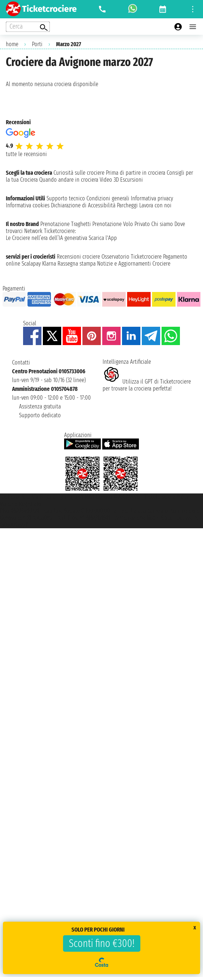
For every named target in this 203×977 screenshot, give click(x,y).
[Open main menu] (192, 26)
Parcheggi (127, 205)
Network (33, 230)
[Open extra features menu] (28, 27)
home (12, 44)
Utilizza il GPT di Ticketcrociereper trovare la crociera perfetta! (147, 385)
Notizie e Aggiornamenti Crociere (133, 263)
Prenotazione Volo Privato (121, 224)
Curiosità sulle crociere (78, 172)
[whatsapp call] (132, 9)
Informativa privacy (152, 198)
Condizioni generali (107, 198)
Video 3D (109, 179)
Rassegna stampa (77, 263)
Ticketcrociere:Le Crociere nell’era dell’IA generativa (46, 234)
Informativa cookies (27, 205)
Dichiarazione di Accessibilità (83, 205)
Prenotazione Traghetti (65, 224)
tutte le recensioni (26, 154)
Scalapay (31, 263)
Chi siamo (162, 224)
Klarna (49, 263)
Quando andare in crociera (68, 179)
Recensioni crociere (78, 256)
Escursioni (131, 179)
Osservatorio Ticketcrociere (132, 256)
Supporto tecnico (66, 198)
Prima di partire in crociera (135, 172)
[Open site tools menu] (192, 9)
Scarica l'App (103, 237)
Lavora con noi (155, 205)
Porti (37, 44)
